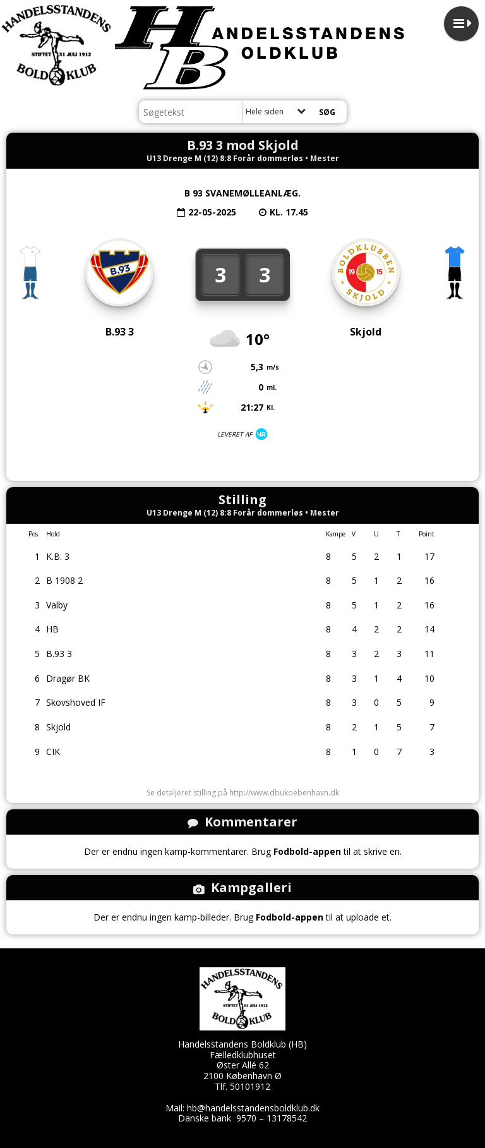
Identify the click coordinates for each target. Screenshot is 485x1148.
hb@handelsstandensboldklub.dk (253, 1108)
